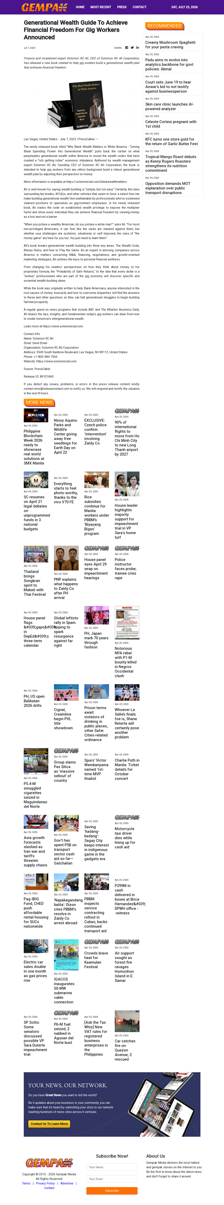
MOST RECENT (100, 7)
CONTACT (139, 7)
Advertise (66, 1183)
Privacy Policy (45, 1183)
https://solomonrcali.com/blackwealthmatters (96, 182)
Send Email (39, 343)
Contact (49, 1188)
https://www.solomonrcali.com (63, 326)
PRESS (122, 7)
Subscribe (112, 1190)
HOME (80, 7)
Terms (26, 1183)
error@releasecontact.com (51, 389)
